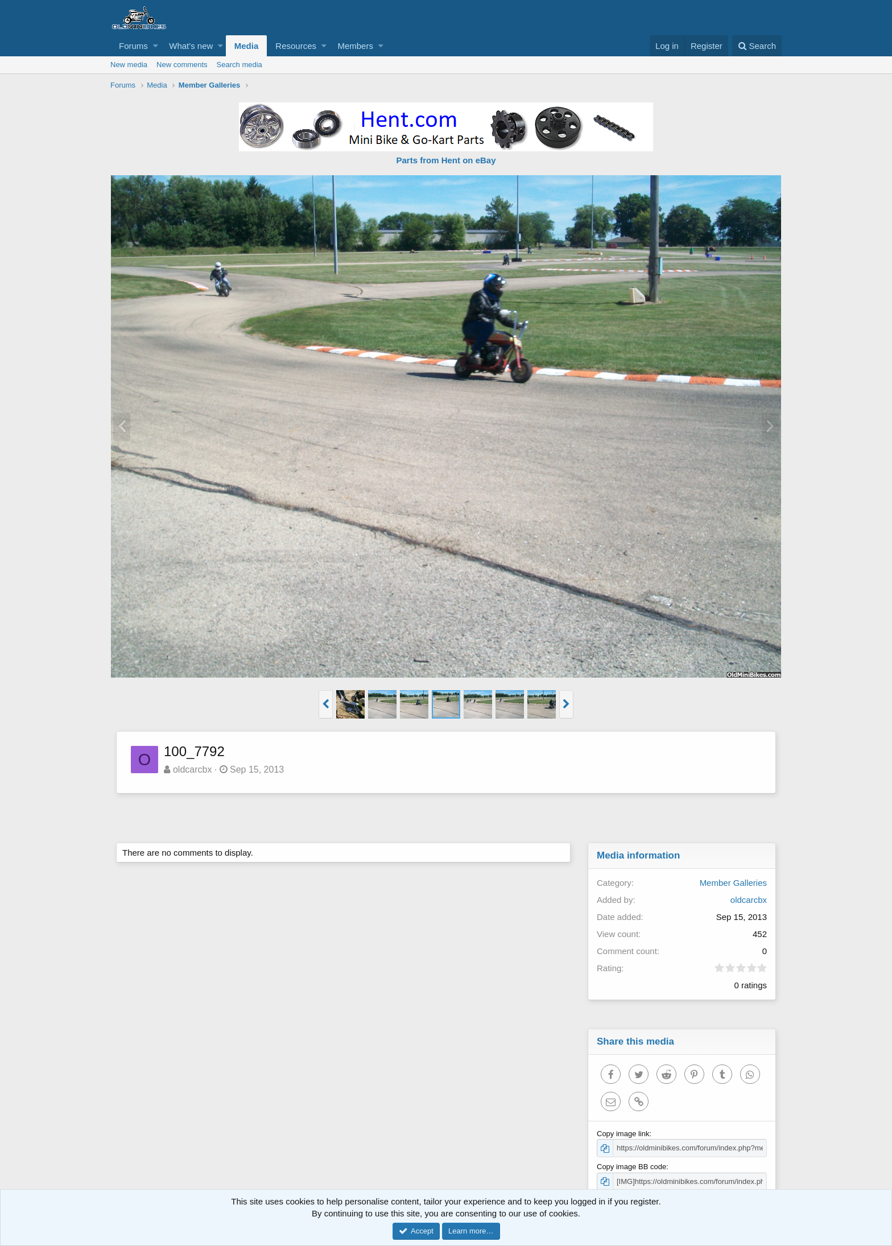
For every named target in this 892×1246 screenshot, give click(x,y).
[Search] (757, 45)
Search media (239, 64)
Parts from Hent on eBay (445, 160)
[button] (155, 45)
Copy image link (623, 1133)
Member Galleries (733, 883)
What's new (191, 46)
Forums (133, 46)
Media (246, 46)
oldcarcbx (192, 769)
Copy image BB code (631, 1166)
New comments (182, 64)
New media (128, 64)
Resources (295, 46)
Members (355, 46)
